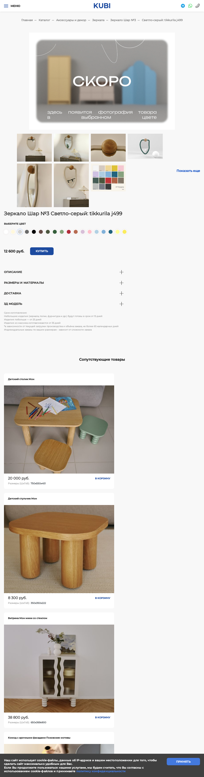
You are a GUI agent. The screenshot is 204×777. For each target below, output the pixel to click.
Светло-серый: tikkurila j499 (162, 20)
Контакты (122, 712)
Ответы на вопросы (181, 712)
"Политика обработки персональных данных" (33, 750)
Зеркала (98, 20)
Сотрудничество (96, 712)
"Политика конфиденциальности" (25, 746)
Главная (27, 20)
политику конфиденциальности (101, 771)
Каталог (44, 20)
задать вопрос (102, 690)
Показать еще (188, 171)
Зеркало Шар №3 (123, 20)
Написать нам (66, 712)
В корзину (54, 440)
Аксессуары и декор (71, 20)
